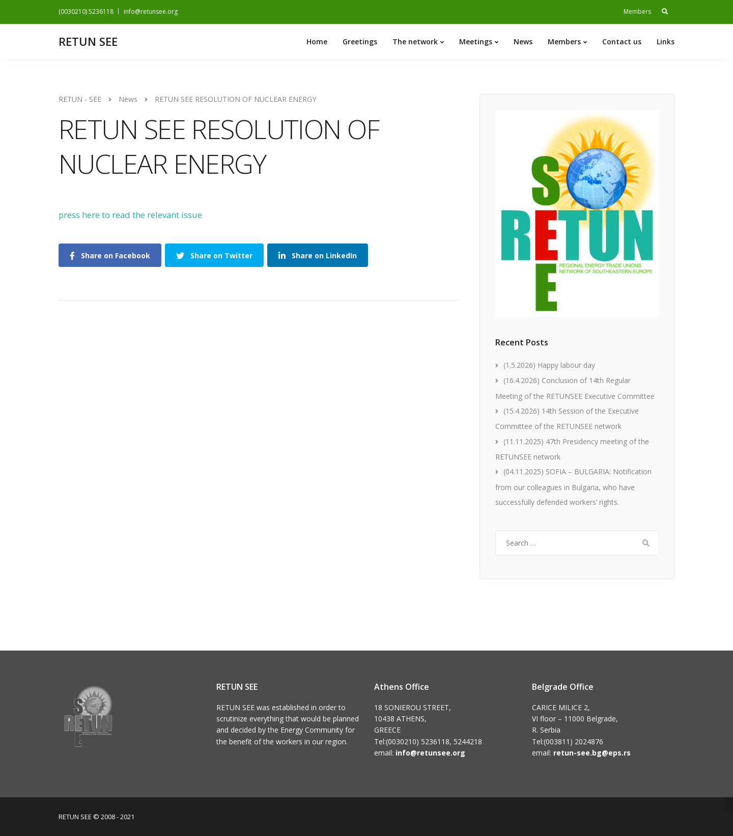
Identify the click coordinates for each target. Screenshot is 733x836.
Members (637, 11)
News (523, 41)
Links (665, 41)
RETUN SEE (88, 41)
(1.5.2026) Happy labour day (549, 365)
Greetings (360, 41)
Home (316, 41)
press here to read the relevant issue (130, 215)
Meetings (475, 41)
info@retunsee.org (151, 11)
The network (415, 41)
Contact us (621, 41)
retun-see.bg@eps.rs (592, 753)
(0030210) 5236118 (86, 11)
